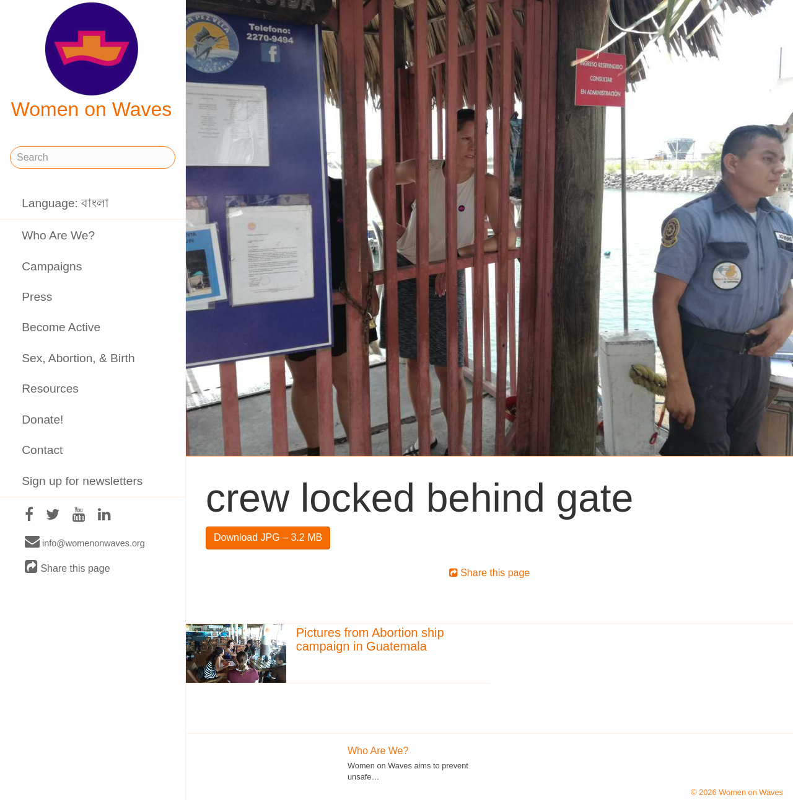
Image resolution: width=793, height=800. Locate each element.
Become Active (61, 327)
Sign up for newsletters (82, 480)
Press (37, 296)
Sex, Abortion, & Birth (78, 358)
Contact (42, 449)
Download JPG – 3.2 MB (268, 537)
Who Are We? (58, 235)
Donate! (42, 419)
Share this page (67, 567)
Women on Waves (91, 61)
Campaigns (52, 266)
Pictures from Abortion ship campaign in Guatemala (370, 639)
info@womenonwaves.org (85, 542)
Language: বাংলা (65, 203)
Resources (50, 388)
